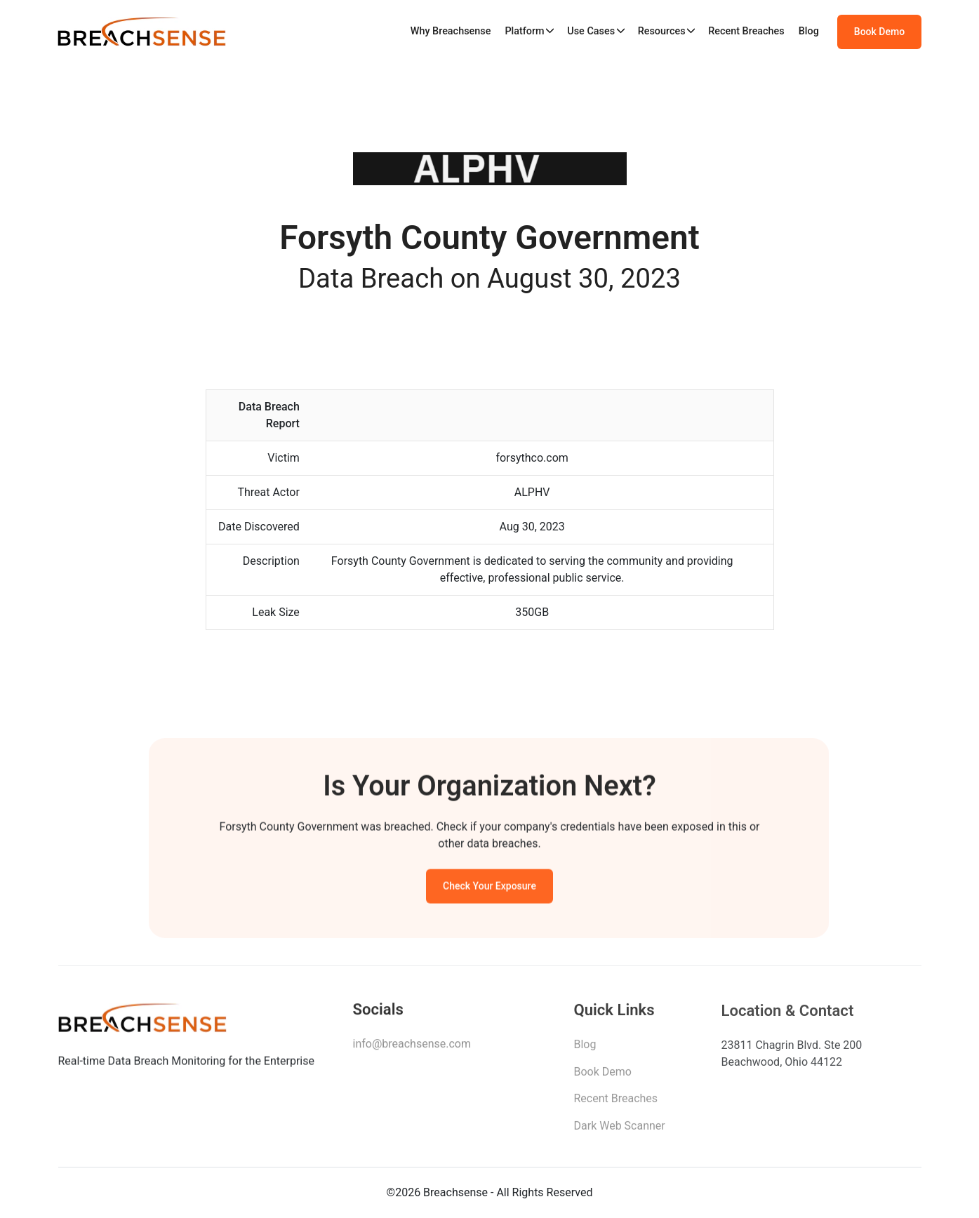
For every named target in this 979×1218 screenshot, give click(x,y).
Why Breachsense (451, 31)
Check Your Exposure (489, 888)
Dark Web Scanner (619, 1130)
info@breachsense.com (412, 1047)
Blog (809, 31)
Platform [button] (524, 31)
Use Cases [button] (591, 31)
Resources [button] (662, 31)
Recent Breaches (746, 31)
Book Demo (879, 31)
